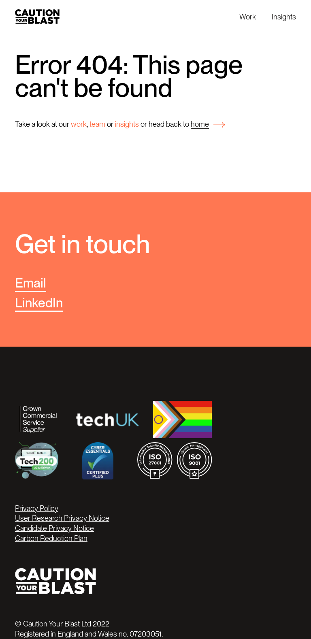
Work (247, 16)
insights (127, 123)
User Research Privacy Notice (62, 517)
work (79, 123)
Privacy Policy (36, 508)
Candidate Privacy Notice (54, 528)
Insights (284, 16)
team (97, 123)
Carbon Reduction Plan (51, 538)
